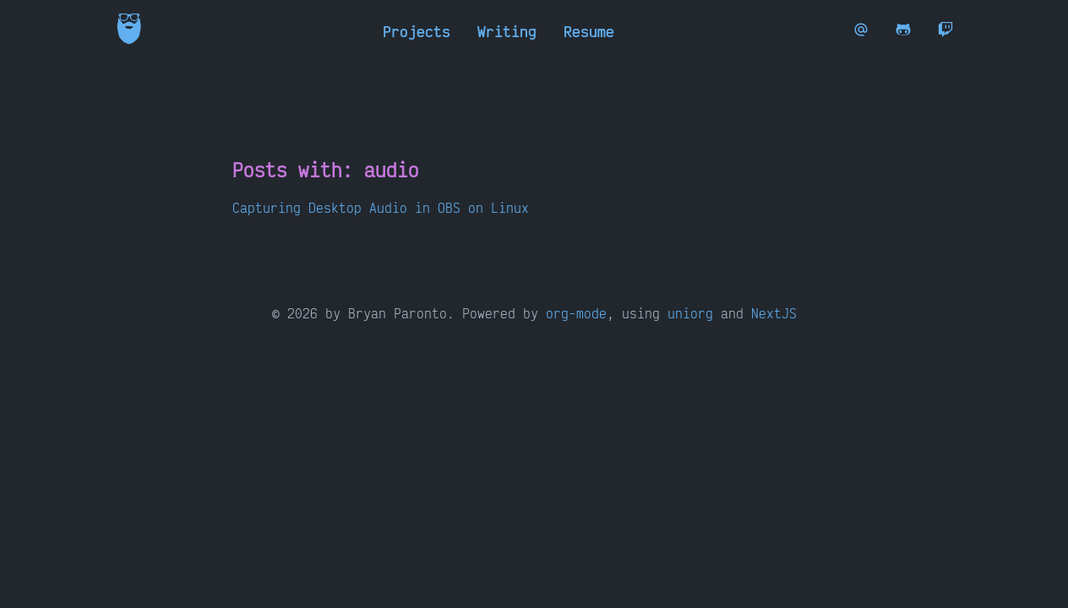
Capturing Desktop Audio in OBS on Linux (380, 207)
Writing (507, 31)
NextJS (774, 313)
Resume (589, 31)
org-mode (576, 313)
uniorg (690, 313)
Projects (416, 31)
